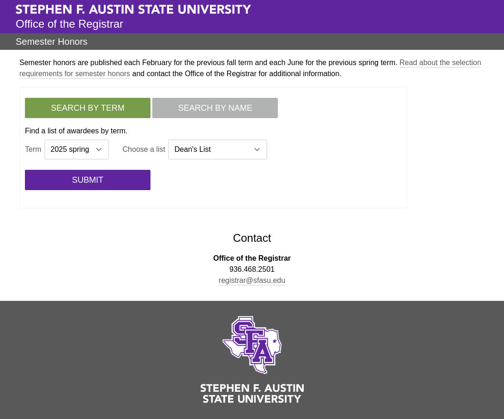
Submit (87, 180)
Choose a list (144, 149)
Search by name (215, 108)
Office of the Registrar (69, 24)
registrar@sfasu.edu (252, 280)
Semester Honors (52, 41)
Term (33, 149)
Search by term (87, 108)
